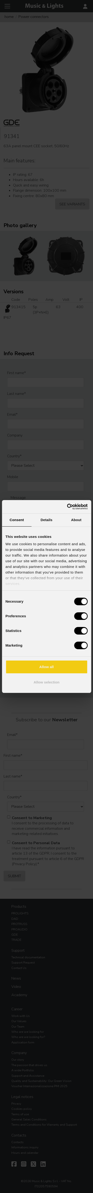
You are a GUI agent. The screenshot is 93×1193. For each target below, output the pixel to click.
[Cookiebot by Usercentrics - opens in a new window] (67, 507)
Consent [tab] (16, 520)
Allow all (46, 667)
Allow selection (46, 682)
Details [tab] (47, 520)
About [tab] (76, 520)
